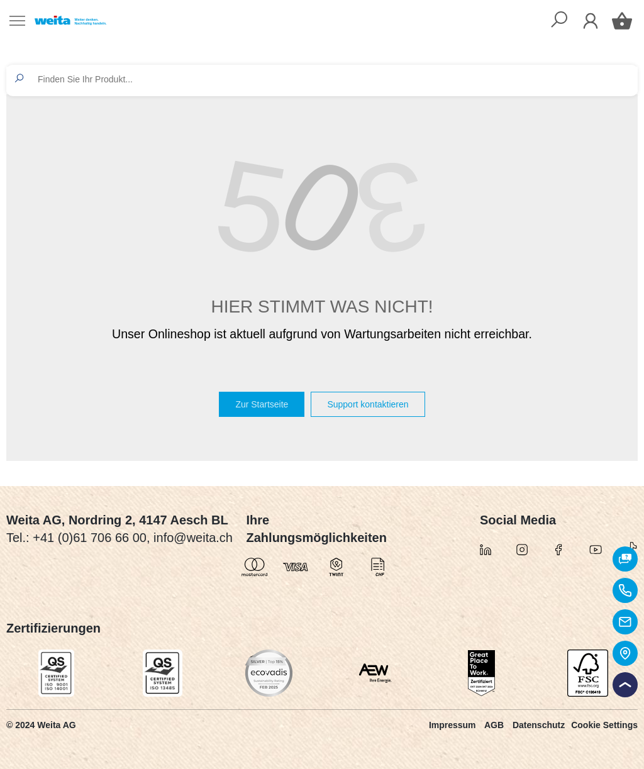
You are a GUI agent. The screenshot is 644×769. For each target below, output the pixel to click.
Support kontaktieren (367, 404)
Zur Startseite (261, 404)
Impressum (452, 725)
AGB (494, 725)
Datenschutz (539, 725)
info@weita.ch (193, 538)
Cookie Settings (604, 725)
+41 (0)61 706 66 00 (90, 538)
